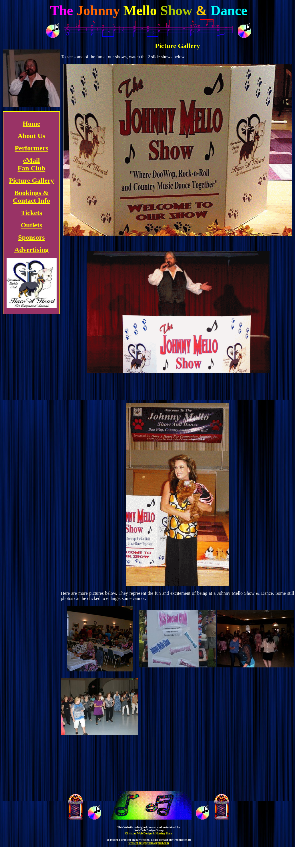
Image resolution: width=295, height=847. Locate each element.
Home (31, 123)
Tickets (31, 212)
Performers (31, 148)
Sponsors (31, 237)
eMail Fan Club (31, 164)
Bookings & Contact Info (31, 196)
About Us (31, 136)
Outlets (31, 225)
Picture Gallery (31, 180)
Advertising (31, 249)
